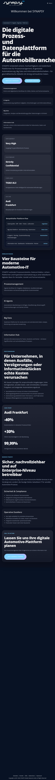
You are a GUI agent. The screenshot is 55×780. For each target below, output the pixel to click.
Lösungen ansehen (32, 80)
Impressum (39, 776)
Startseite (15, 776)
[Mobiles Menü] (49, 3)
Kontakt (21, 776)
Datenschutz (32, 776)
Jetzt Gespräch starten (15, 556)
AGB (26, 776)
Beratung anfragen (12, 80)
